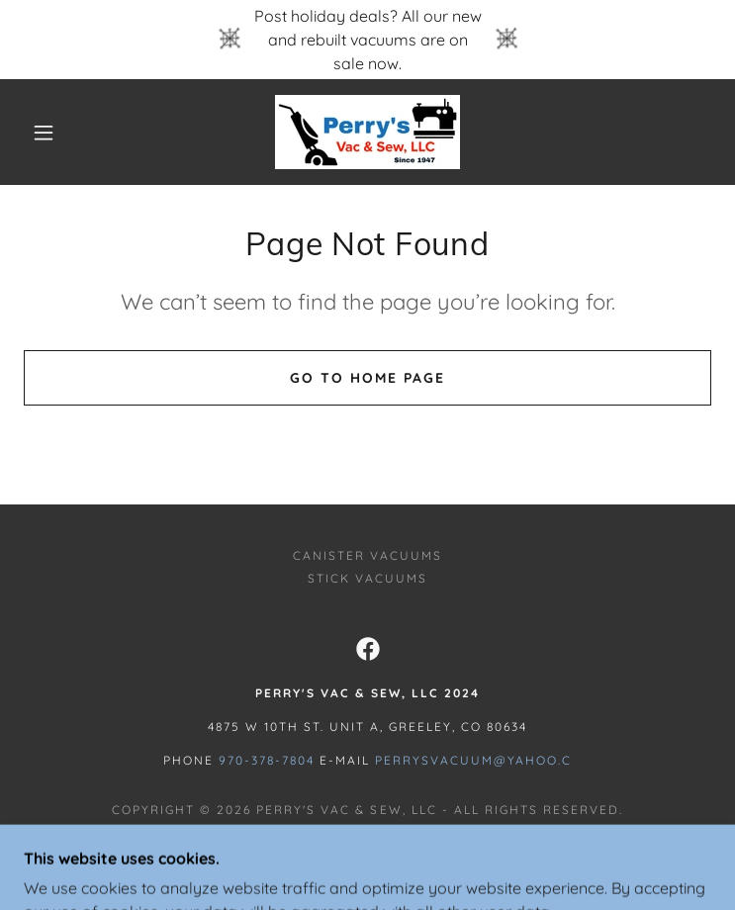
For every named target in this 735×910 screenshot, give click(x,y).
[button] (58, 132)
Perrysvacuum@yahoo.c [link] (473, 760)
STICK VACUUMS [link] (367, 578)
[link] (367, 132)
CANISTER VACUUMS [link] (367, 555)
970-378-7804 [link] (267, 760)
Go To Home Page (367, 378)
